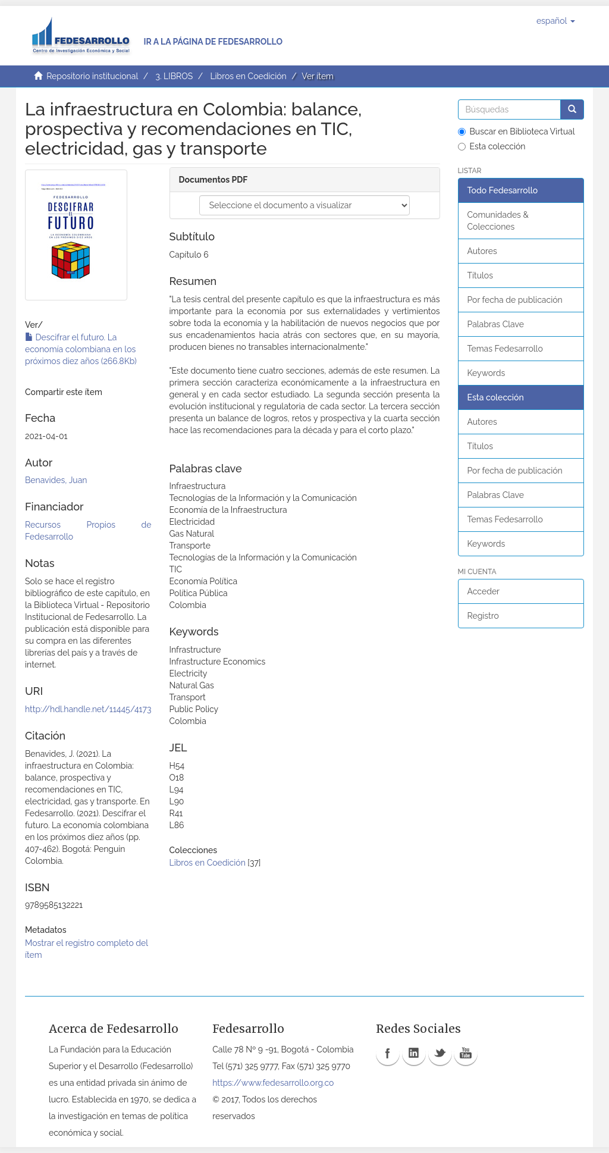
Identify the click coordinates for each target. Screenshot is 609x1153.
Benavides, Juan (56, 480)
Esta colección (492, 146)
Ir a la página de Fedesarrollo (212, 41)
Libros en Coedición (248, 76)
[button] (556, 21)
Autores (482, 251)
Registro (483, 616)
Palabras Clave (495, 324)
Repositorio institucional (92, 76)
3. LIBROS (174, 76)
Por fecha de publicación (515, 300)
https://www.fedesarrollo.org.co (273, 1083)
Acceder (483, 591)
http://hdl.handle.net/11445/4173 (88, 709)
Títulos (480, 275)
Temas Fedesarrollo (505, 348)
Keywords (486, 373)
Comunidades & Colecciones (498, 220)
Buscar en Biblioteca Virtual (516, 131)
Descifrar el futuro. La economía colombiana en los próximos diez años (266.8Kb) (81, 349)
